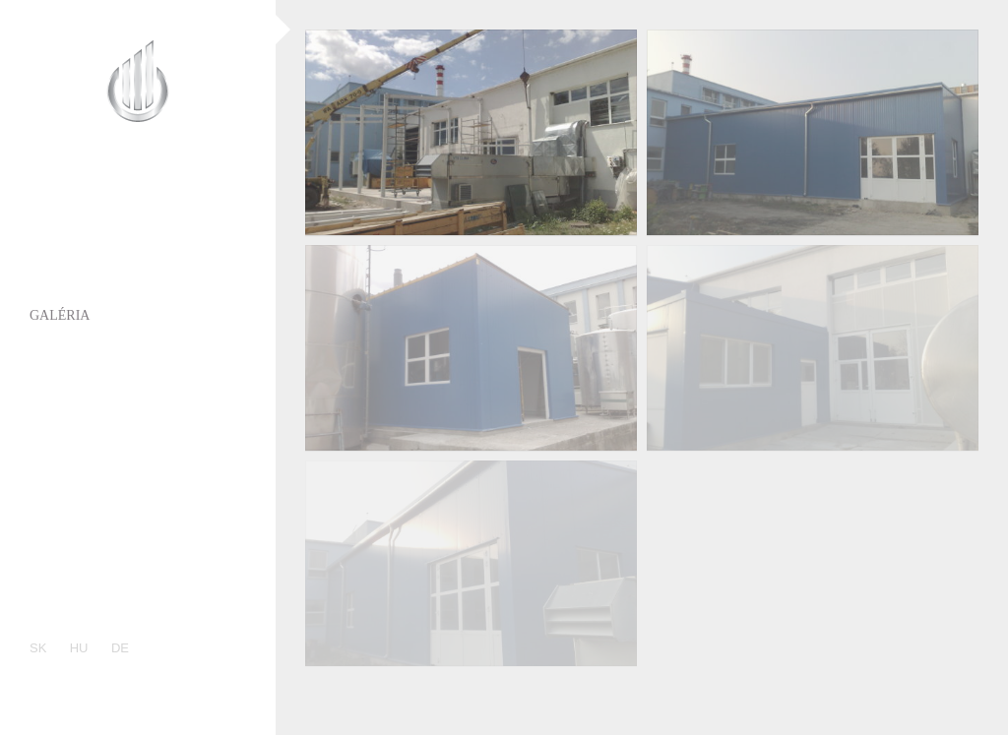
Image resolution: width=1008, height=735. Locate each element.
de (120, 648)
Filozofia (65, 427)
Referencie (71, 390)
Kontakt (62, 465)
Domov (56, 203)
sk (38, 648)
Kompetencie (78, 352)
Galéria (60, 315)
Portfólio (67, 278)
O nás (50, 240)
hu (79, 648)
